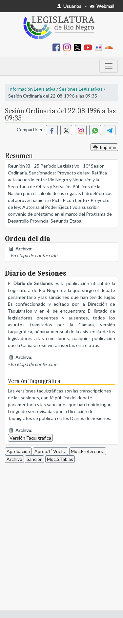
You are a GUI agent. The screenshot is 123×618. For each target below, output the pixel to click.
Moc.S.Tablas (60, 459)
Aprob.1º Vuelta (50, 451)
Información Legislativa (31, 89)
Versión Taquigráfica (30, 438)
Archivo (14, 459)
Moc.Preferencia (88, 451)
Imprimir (104, 147)
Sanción (35, 459)
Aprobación (18, 451)
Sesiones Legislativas (81, 89)
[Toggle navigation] (108, 66)
